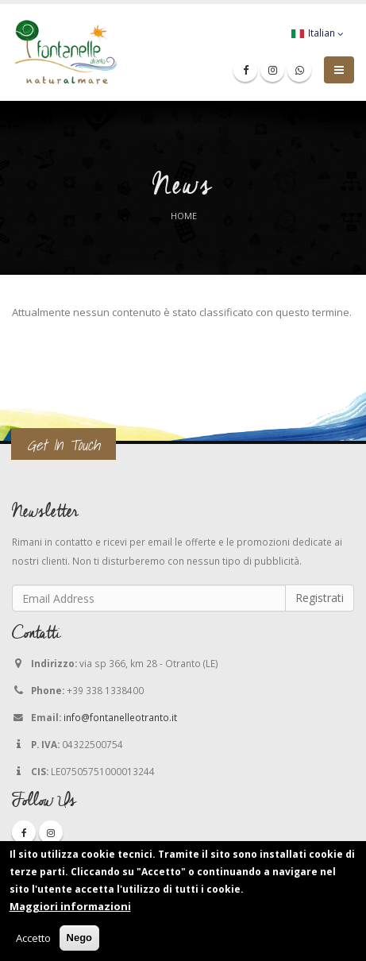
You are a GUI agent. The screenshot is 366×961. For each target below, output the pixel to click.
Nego (80, 938)
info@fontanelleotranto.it (120, 717)
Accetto (33, 939)
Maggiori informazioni (70, 907)
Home (184, 216)
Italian (317, 33)
